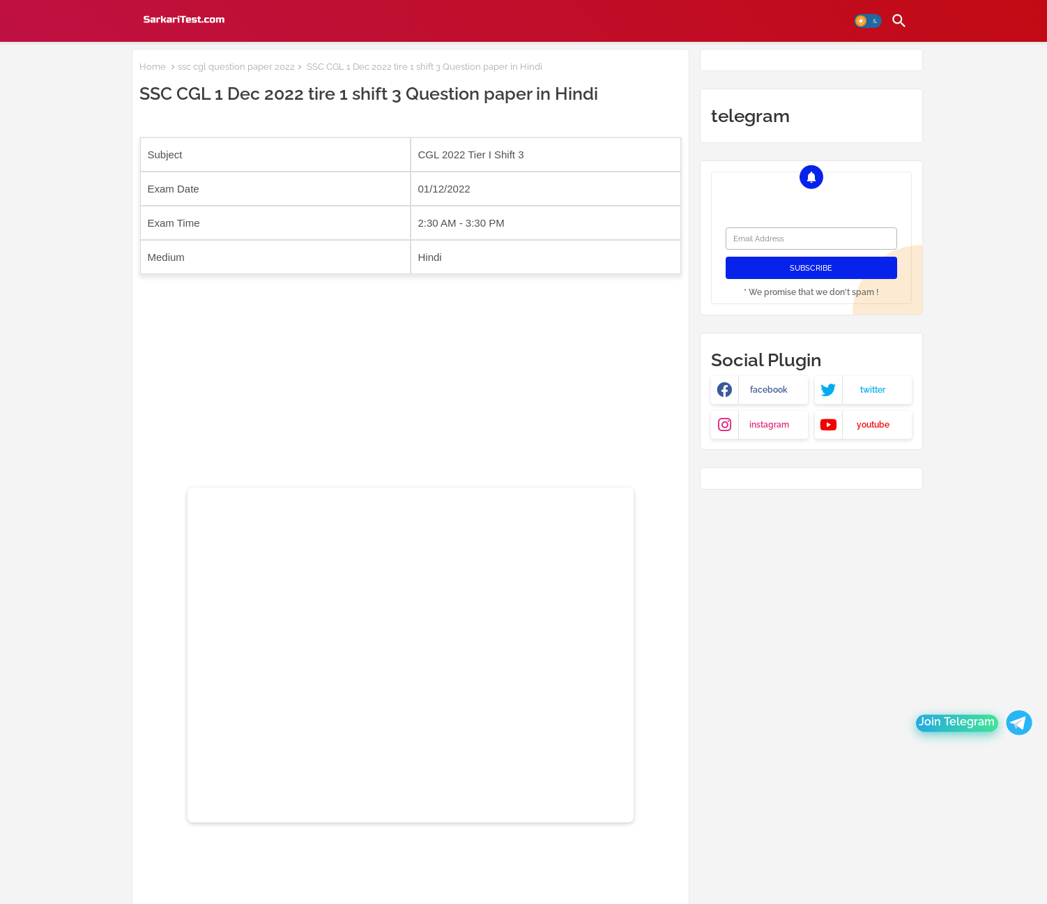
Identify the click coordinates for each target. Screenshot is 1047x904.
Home (152, 66)
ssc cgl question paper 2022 (236, 66)
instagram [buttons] (769, 425)
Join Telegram (957, 723)
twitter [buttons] (872, 390)
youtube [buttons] (873, 425)
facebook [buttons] (769, 390)
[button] (868, 21)
